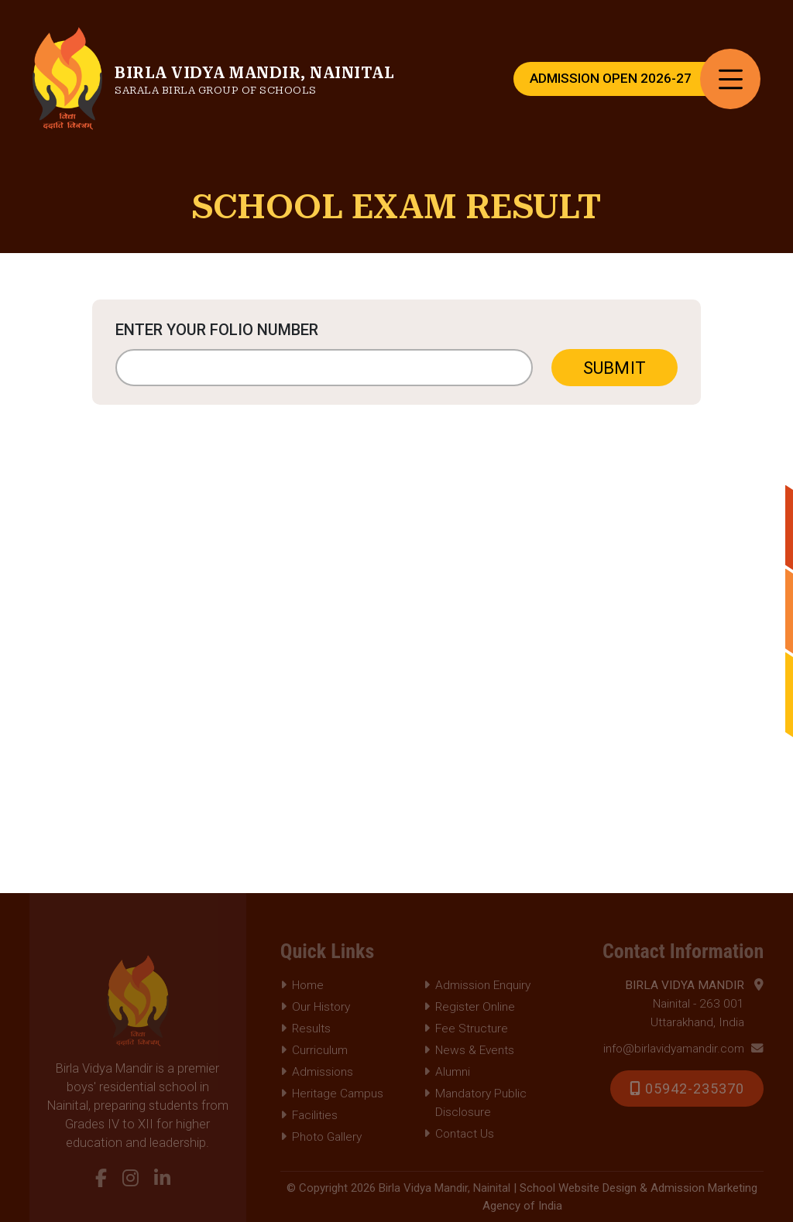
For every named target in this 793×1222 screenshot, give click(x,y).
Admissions (316, 1072)
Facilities (309, 1115)
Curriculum (314, 1050)
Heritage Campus (331, 1093)
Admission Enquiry (477, 985)
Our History (315, 1007)
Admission (611, 79)
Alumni (447, 1072)
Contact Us (459, 1134)
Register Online (469, 1007)
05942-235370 (687, 1088)
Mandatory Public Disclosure (475, 1103)
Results (305, 1028)
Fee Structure (466, 1028)
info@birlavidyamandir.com (683, 1049)
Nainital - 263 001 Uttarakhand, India (694, 1002)
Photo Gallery (321, 1137)
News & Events (469, 1050)
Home (302, 985)
